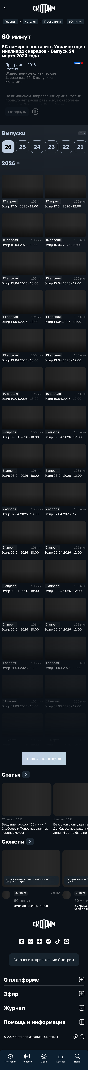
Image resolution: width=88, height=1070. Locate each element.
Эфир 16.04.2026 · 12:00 (63, 245)
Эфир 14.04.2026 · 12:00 (63, 322)
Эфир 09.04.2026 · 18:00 (20, 437)
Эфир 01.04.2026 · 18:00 (20, 668)
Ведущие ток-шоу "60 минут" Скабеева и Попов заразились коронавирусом (25, 831)
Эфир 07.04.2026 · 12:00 (63, 514)
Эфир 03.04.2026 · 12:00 (63, 591)
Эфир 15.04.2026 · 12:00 (63, 283)
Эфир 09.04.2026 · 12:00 (63, 437)
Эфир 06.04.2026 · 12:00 (63, 552)
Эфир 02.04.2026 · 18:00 (20, 629)
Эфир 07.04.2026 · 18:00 (20, 514)
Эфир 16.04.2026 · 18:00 (20, 245)
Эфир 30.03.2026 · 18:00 (20, 745)
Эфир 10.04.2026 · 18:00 (20, 399)
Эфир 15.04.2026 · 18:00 (20, 283)
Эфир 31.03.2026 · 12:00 (63, 706)
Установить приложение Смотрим (44, 964)
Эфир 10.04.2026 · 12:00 (63, 399)
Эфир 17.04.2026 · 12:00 (63, 206)
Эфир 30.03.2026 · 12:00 (63, 745)
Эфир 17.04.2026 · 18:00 (20, 206)
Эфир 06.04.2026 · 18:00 (20, 552)
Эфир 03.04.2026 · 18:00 (20, 591)
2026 (18, 163)
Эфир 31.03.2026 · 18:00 (20, 706)
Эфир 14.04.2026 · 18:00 (20, 322)
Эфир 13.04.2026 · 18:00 (20, 360)
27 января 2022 (12, 822)
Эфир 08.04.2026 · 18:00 (20, 476)
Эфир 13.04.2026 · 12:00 (63, 360)
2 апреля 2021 (62, 822)
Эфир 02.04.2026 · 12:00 (63, 629)
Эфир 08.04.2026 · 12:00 (63, 476)
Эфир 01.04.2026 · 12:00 (63, 668)
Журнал (44, 1012)
